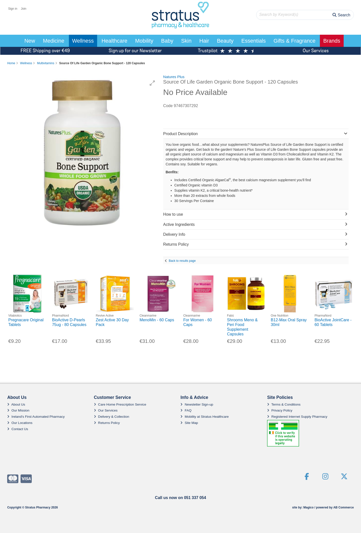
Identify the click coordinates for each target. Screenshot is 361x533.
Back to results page (182, 261)
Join (23, 8)
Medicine (53, 41)
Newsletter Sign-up (196, 404)
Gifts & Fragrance (294, 41)
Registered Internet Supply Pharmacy (297, 416)
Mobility (144, 41)
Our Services (106, 410)
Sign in (12, 8)
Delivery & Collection (111, 416)
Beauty (225, 41)
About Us (16, 404)
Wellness (83, 41)
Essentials (253, 41)
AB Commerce (343, 507)
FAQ (185, 410)
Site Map (189, 423)
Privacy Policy (279, 410)
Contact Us (17, 429)
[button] (152, 83)
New (29, 41)
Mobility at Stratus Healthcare (204, 416)
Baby (167, 41)
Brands (331, 41)
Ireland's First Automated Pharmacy (36, 416)
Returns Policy (107, 423)
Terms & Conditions (284, 404)
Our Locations (19, 423)
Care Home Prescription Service (120, 404)
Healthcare (114, 41)
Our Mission (18, 410)
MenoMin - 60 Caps (156, 320)
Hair (204, 41)
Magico (308, 507)
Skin (186, 41)
